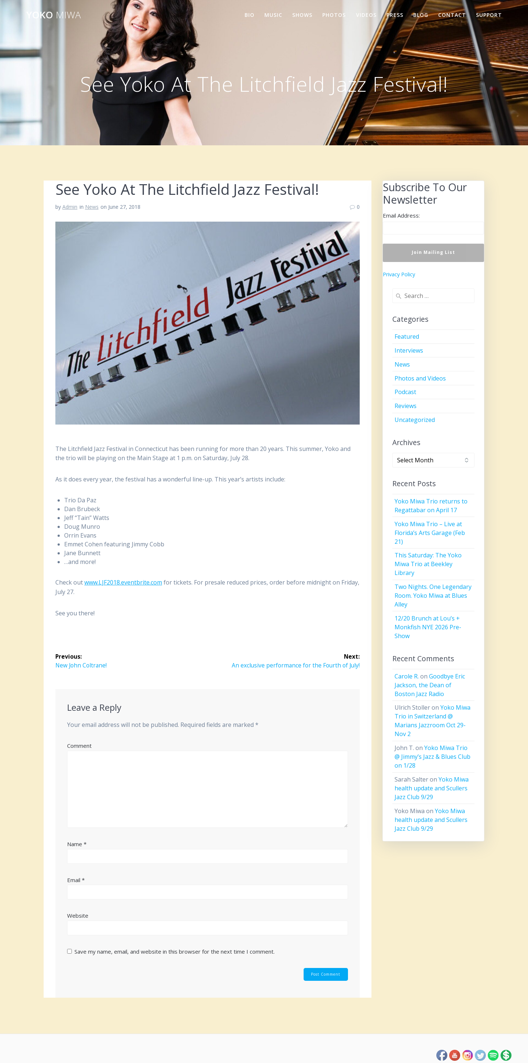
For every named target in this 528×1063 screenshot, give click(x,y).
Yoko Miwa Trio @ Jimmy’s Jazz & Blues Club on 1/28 (432, 756)
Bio (249, 14)
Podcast (405, 392)
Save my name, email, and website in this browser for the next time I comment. (174, 951)
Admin (69, 206)
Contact (452, 14)
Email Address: (401, 215)
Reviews (406, 406)
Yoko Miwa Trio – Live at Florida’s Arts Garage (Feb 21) (430, 533)
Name (77, 844)
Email (76, 880)
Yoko (53, 15)
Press (394, 14)
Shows (302, 14)
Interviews (409, 350)
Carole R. (407, 676)
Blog (420, 14)
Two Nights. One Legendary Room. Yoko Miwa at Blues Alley (433, 595)
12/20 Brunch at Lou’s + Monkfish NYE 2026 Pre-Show (428, 627)
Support (489, 14)
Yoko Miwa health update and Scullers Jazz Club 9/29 (432, 788)
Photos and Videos (420, 378)
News (92, 206)
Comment (79, 746)
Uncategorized (415, 420)
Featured (407, 336)
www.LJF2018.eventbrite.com (123, 582)
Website (77, 915)
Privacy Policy (399, 274)
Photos (334, 14)
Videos (366, 14)
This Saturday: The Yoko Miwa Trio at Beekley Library (428, 564)
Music (273, 14)
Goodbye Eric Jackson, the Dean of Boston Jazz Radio (430, 685)
